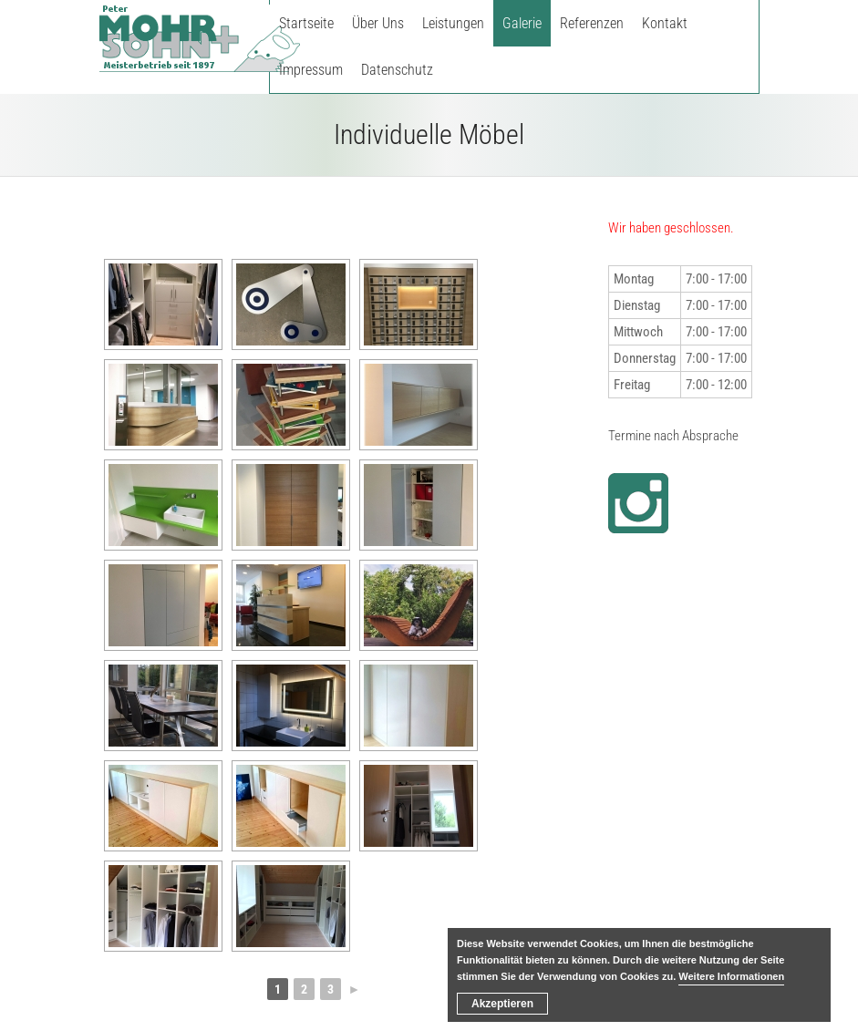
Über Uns (378, 23)
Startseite (306, 23)
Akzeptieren (502, 1003)
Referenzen (592, 23)
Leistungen (453, 23)
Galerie (522, 23)
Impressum (311, 69)
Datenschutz (397, 69)
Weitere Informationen (731, 976)
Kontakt (664, 23)
